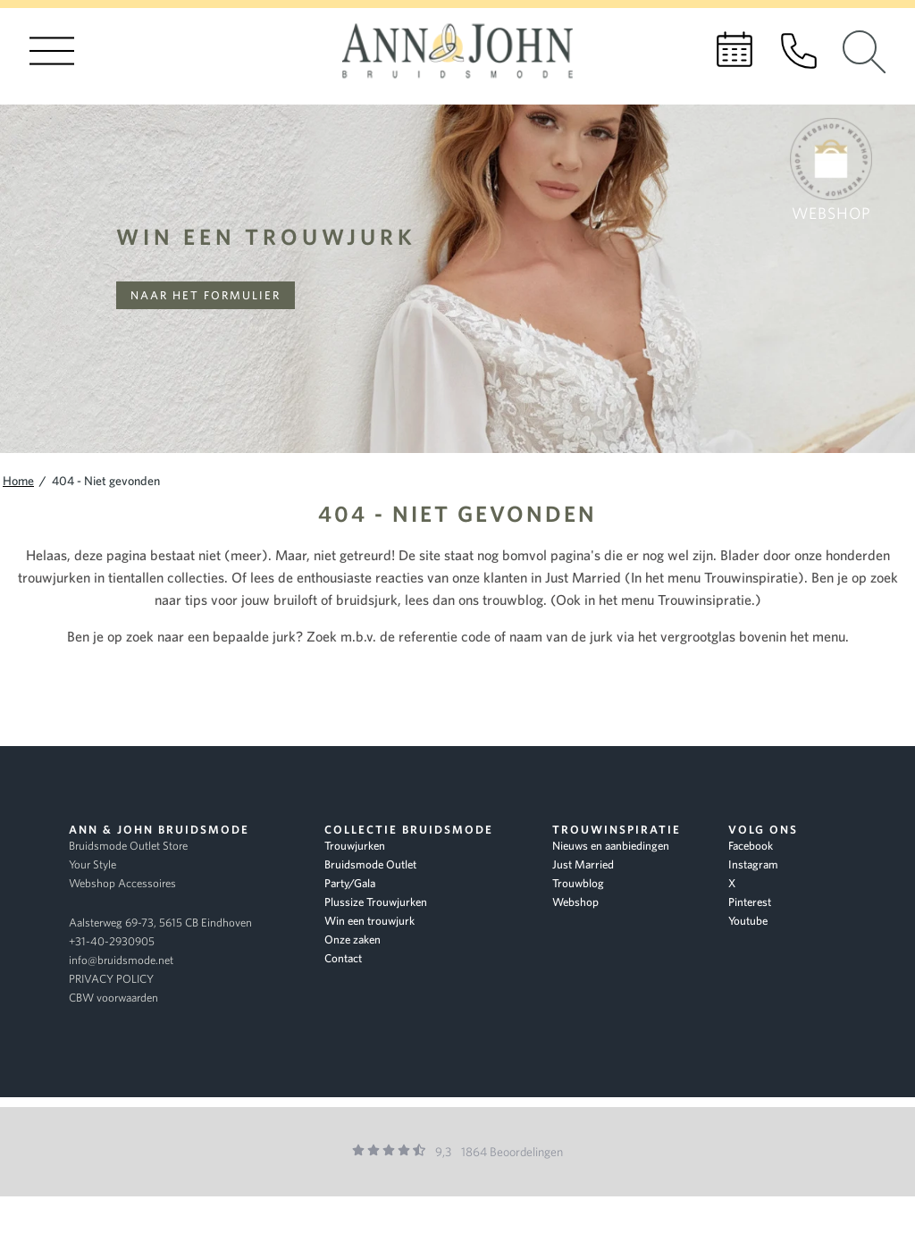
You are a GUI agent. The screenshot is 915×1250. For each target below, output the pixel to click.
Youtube (748, 920)
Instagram (753, 864)
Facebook (750, 845)
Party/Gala (349, 883)
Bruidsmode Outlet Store (128, 845)
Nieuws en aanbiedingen (610, 845)
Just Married (583, 864)
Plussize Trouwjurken (375, 902)
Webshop (575, 902)
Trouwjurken (354, 845)
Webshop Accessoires (122, 883)
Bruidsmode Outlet (370, 864)
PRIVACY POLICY (111, 979)
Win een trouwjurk (266, 236)
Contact (343, 958)
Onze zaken (352, 939)
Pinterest (749, 902)
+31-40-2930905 (112, 941)
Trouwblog (578, 883)
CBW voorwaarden (113, 997)
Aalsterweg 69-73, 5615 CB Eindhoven (160, 922)
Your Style (92, 864)
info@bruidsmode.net (121, 960)
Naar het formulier (205, 295)
